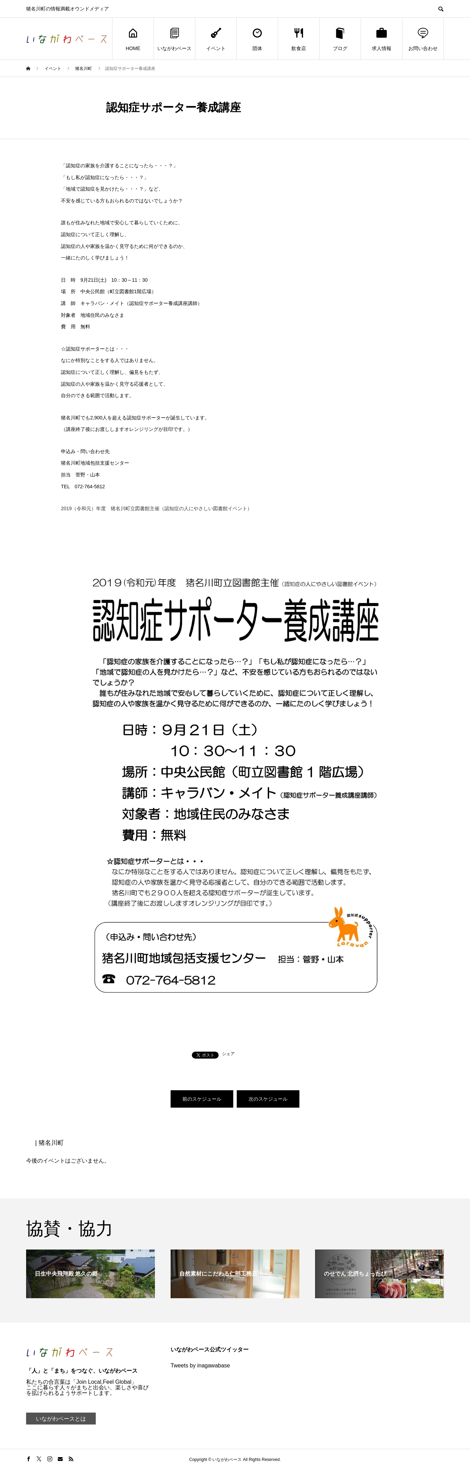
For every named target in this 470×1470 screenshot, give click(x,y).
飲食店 (298, 38)
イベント (216, 38)
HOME (133, 38)
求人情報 (381, 38)
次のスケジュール (268, 1099)
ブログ (340, 38)
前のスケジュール (201, 1099)
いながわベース (174, 38)
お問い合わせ (423, 38)
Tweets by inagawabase (200, 1365)
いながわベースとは (61, 1419)
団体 (257, 38)
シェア (228, 1054)
